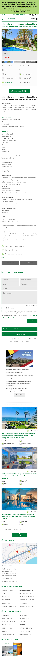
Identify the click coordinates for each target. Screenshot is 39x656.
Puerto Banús (7, 624)
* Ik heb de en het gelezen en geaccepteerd (21, 317)
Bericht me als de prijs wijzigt (13, 251)
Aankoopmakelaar (9, 612)
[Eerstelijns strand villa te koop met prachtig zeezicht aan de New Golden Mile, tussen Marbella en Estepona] (19, 472)
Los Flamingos (25, 627)
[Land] (10, 289)
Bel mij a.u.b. (9, 313)
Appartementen (7, 596)
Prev (2, 40)
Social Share (29, 268)
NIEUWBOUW (24, 608)
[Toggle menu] (31, 19)
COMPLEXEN (6, 608)
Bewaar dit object (9, 263)
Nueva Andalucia (8, 627)
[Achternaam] (29, 285)
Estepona (23, 630)
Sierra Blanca (7, 633)
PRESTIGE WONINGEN (27, 612)
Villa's (4, 599)
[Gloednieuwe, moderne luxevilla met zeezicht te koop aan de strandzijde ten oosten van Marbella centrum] (19, 512)
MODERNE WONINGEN (27, 605)
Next (36, 40)
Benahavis (23, 620)
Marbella (5, 620)
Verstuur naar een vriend (12, 259)
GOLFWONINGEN (25, 599)
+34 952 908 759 (8, 19)
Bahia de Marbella (9, 640)
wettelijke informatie (17, 316)
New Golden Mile (26, 633)
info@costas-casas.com (10, 587)
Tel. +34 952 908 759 (8, 584)
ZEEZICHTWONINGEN (27, 602)
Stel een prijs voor (9, 255)
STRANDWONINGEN (26, 595)
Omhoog (19, 540)
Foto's (5, 53)
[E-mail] (19, 294)
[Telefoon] (29, 289)
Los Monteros (25, 637)
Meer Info (19, 400)
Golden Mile (6, 630)
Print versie (10, 268)
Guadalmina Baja (26, 640)
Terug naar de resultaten (12, 535)
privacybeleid (32, 316)
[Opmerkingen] (19, 302)
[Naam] (10, 285)
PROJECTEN (6, 605)
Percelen (5, 602)
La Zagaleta (24, 624)
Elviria (4, 637)
